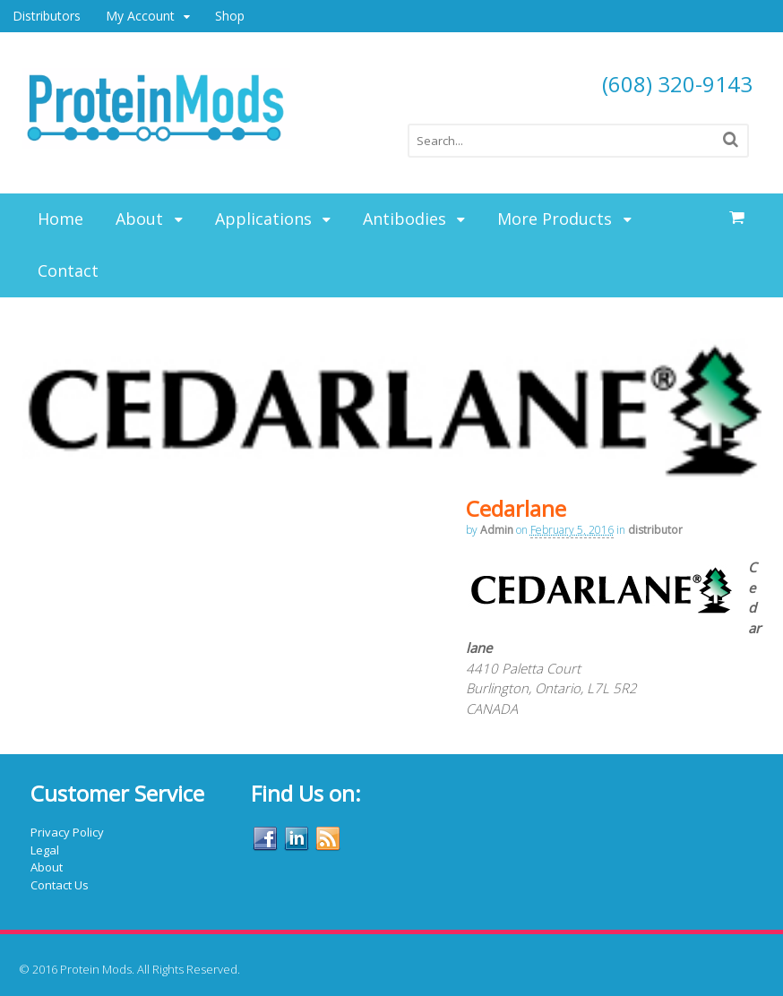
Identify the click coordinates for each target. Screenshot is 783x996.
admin (496, 529)
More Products (554, 218)
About (139, 218)
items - (737, 217)
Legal (44, 850)
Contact (68, 270)
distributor (655, 529)
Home (60, 218)
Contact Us (59, 885)
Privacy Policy (67, 832)
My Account (140, 15)
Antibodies (404, 218)
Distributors (47, 15)
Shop (230, 15)
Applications (263, 218)
